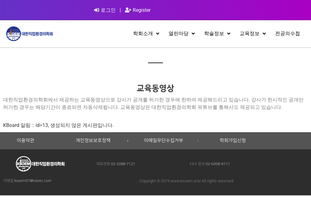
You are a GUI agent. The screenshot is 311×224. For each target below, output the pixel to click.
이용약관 (25, 140)
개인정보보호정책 (93, 140)
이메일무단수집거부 (163, 140)
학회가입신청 (233, 140)
